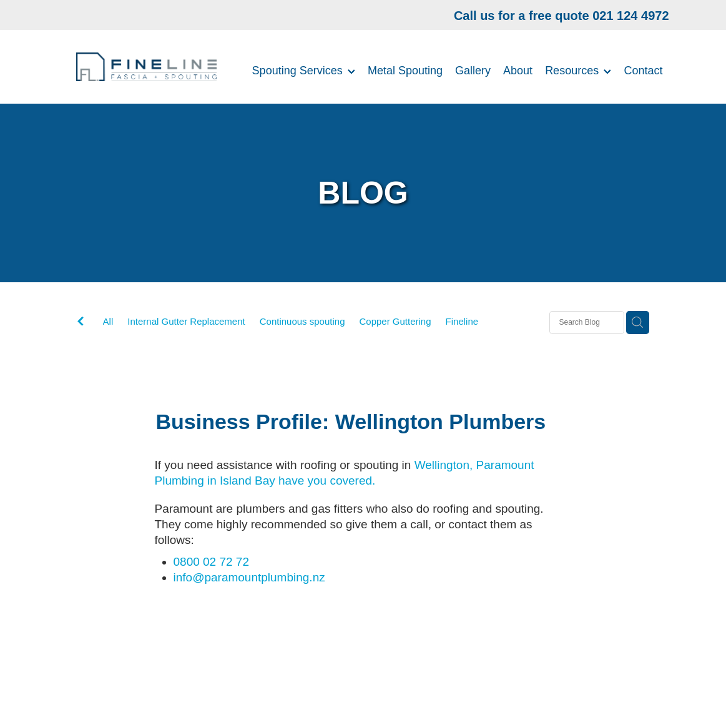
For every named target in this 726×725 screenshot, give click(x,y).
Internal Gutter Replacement (186, 321)
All (108, 321)
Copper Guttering (395, 321)
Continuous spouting (302, 321)
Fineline (462, 321)
